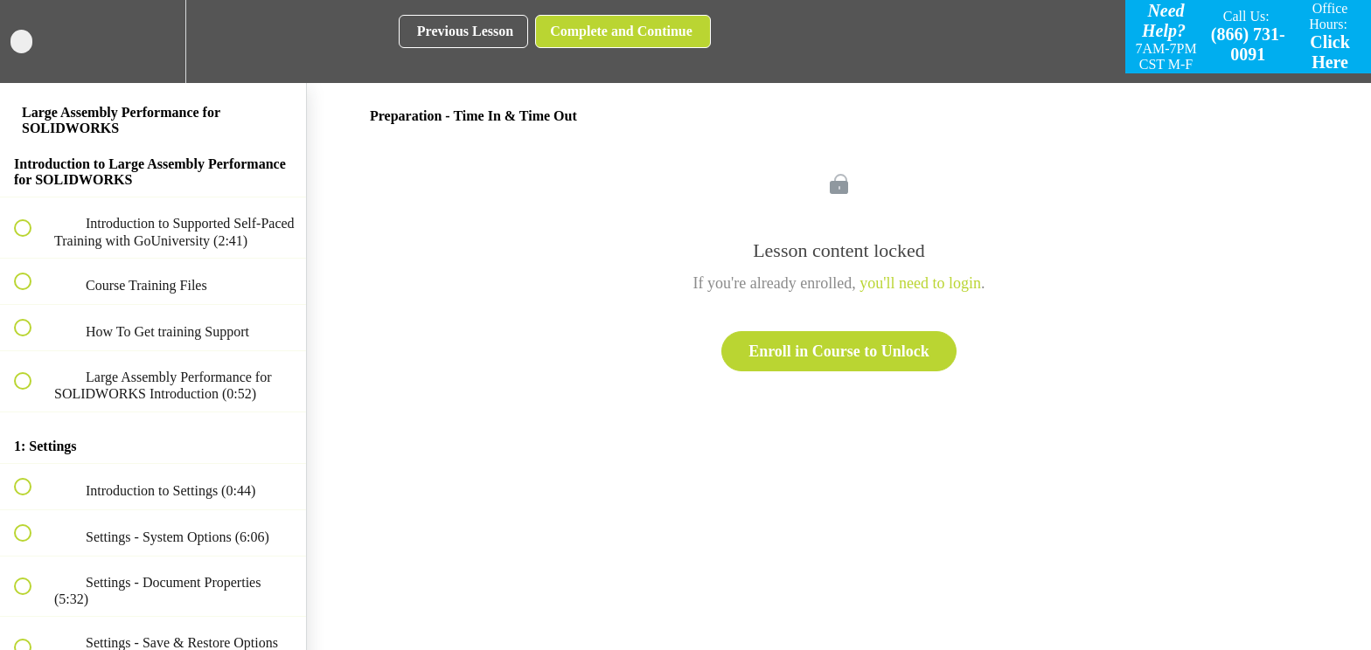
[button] (32, 41)
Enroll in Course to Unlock (838, 351)
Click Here (1330, 52)
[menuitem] (153, 41)
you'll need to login (920, 283)
